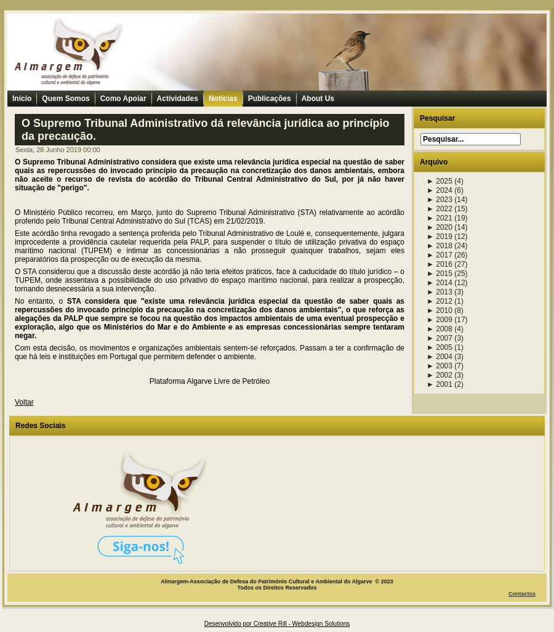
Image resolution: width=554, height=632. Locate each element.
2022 (439, 209)
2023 (439, 199)
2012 (439, 301)
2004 (439, 356)
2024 (439, 190)
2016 (439, 264)
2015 (439, 273)
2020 (439, 227)
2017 (439, 255)
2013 (439, 292)
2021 (439, 218)
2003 (439, 366)
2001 (439, 384)
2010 (439, 310)
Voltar (24, 402)
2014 (439, 282)
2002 (439, 375)
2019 (439, 236)
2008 (439, 329)
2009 (439, 319)
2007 (439, 338)
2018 (439, 245)
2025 (439, 181)
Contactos (522, 594)
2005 (439, 347)
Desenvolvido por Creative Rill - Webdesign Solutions (277, 623)
